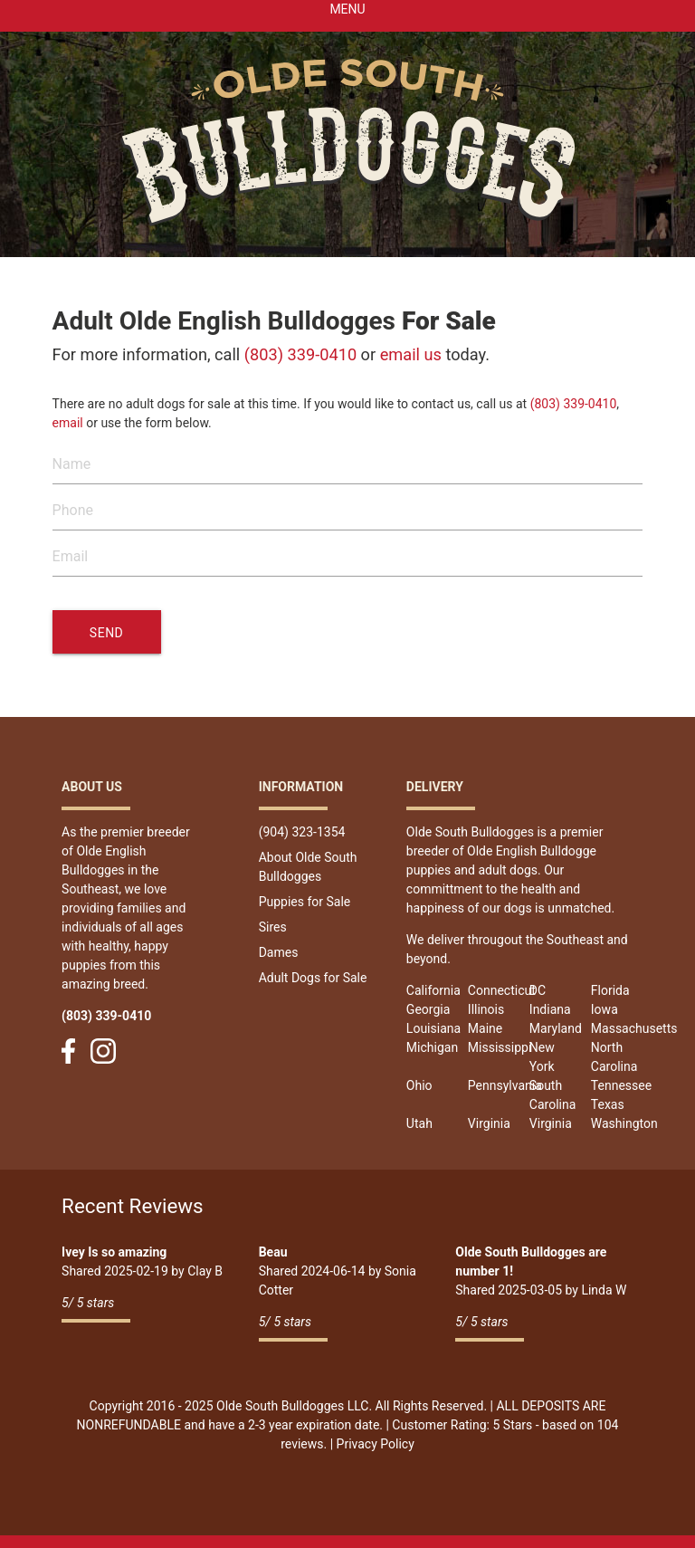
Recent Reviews (133, 1206)
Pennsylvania (505, 1085)
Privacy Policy (375, 1444)
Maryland (555, 1028)
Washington (624, 1123)
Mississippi (499, 1047)
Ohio (419, 1085)
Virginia (489, 1123)
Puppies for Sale (305, 901)
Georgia (428, 1009)
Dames (279, 952)
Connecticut (502, 990)
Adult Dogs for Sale (313, 977)
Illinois (486, 1009)
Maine (485, 1028)
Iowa (604, 1009)
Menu (347, 9)
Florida (610, 990)
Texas (607, 1104)
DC (537, 990)
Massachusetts (634, 1028)
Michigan (432, 1047)
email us (411, 354)
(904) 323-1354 (302, 832)
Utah (419, 1123)
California (433, 990)
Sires (273, 927)
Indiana (550, 1009)
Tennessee (621, 1085)
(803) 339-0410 (300, 354)
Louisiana (433, 1028)
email (67, 423)
